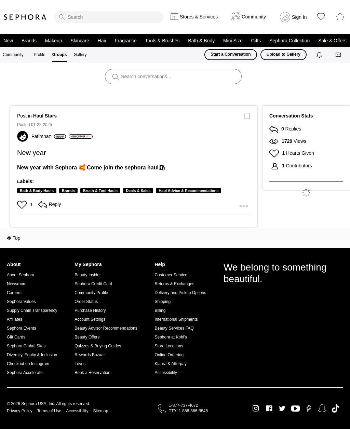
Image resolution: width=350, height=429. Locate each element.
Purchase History (90, 310)
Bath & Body (201, 40)
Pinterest (309, 408)
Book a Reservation (92, 372)
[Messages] (339, 54)
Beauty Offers (87, 337)
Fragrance (126, 40)
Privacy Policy (19, 411)
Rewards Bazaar (90, 354)
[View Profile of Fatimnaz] (48, 136)
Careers (14, 292)
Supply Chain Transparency (32, 310)
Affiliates (14, 319)
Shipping (162, 301)
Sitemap (100, 411)
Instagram (256, 408)
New (8, 40)
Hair (102, 40)
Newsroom (16, 283)
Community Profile (91, 292)
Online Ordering (169, 354)
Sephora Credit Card (93, 283)
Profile (39, 54)
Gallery (79, 54)
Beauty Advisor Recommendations (106, 328)
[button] (22, 204)
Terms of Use (49, 411)
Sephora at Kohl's (170, 337)
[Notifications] (320, 55)
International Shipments (176, 319)
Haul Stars (45, 116)
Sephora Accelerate (25, 372)
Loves (80, 363)
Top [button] (17, 238)
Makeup (53, 40)
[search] (108, 17)
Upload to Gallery (283, 54)
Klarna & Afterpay (170, 363)
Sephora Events (21, 328)
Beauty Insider (88, 275)
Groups (59, 54)
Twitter (282, 408)
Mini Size (233, 40)
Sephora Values (21, 301)
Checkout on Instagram (28, 363)
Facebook (269, 408)
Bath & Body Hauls (37, 191)
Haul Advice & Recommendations (188, 191)
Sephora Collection (289, 40)
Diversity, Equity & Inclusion (32, 354)
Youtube (295, 409)
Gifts (256, 40)
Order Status (86, 301)
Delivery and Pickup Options (180, 292)
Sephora (25, 17)
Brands (29, 40)
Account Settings (90, 319)
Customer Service (170, 275)
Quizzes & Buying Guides (98, 346)
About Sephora (20, 275)
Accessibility (165, 372)
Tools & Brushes (162, 40)
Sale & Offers (332, 40)
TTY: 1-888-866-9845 (188, 411)
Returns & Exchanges (174, 283)
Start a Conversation (231, 54)
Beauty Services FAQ (173, 328)
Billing (159, 310)
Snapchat (322, 408)
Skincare (79, 40)
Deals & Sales (138, 191)
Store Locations (168, 346)
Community (13, 54)
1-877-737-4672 (183, 405)
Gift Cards (16, 337)
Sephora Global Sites (26, 346)
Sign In (299, 17)
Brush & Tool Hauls (100, 191)
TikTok (335, 408)
